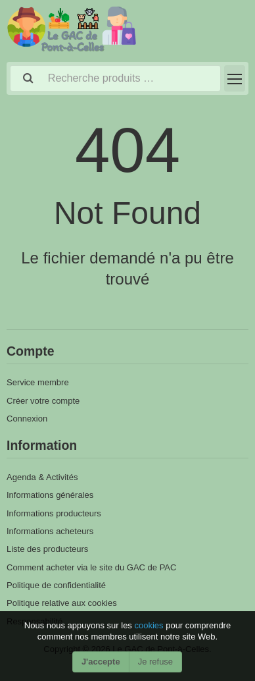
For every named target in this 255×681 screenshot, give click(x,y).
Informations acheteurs (50, 531)
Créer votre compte (43, 401)
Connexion (27, 418)
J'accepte (100, 662)
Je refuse (155, 662)
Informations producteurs (54, 513)
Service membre (38, 382)
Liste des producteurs (47, 549)
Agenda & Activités (42, 477)
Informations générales (50, 495)
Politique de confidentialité (56, 585)
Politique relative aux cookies (62, 603)
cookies (150, 625)
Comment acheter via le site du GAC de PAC (91, 567)
